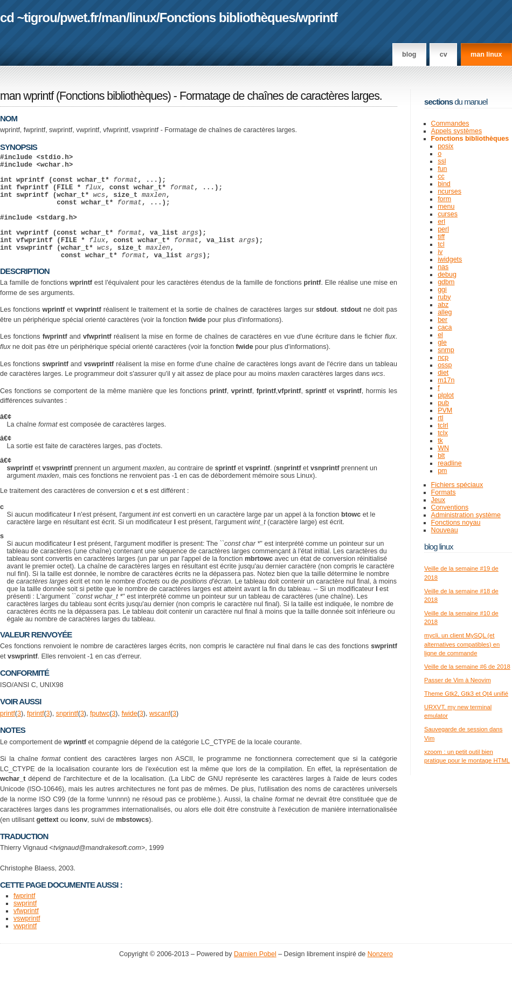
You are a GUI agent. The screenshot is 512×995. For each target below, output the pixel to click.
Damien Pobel (255, 976)
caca (445, 327)
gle (442, 342)
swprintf (25, 926)
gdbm (446, 282)
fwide (129, 736)
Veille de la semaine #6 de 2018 (467, 666)
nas (443, 267)
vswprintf (26, 941)
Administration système (466, 515)
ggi (442, 289)
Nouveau (444, 530)
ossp (445, 365)
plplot (446, 395)
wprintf (317, 17)
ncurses (449, 191)
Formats (443, 492)
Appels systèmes (456, 131)
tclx (443, 433)
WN (443, 448)
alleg (445, 312)
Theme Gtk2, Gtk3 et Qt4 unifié (466, 693)
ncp (443, 357)
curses (448, 214)
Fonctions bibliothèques (227, 17)
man (113, 17)
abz (443, 304)
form (444, 199)
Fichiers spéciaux (457, 485)
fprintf (35, 736)
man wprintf (26, 96)
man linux (486, 54)
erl (441, 221)
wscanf (159, 736)
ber (442, 320)
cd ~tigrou (28, 17)
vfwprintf (26, 933)
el (440, 335)
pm (442, 471)
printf (7, 736)
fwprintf (24, 918)
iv (440, 252)
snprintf (67, 736)
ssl (442, 161)
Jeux (438, 500)
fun (442, 169)
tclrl (443, 425)
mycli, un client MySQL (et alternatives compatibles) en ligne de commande (462, 644)
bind (444, 184)
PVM (445, 410)
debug (447, 274)
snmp (446, 350)
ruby (444, 297)
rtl (440, 418)
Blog (409, 54)
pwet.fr (79, 17)
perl (443, 229)
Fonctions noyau (456, 522)
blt (441, 455)
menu (446, 206)
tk (440, 440)
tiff (441, 237)
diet (443, 372)
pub (443, 403)
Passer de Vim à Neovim (457, 680)
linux (143, 17)
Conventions (450, 507)
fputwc (99, 736)
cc (441, 176)
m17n (446, 380)
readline (450, 463)
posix (445, 146)
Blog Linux (438, 546)
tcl (441, 244)
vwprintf (25, 948)
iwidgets (450, 259)
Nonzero (380, 976)
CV (443, 54)
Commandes (450, 123)
